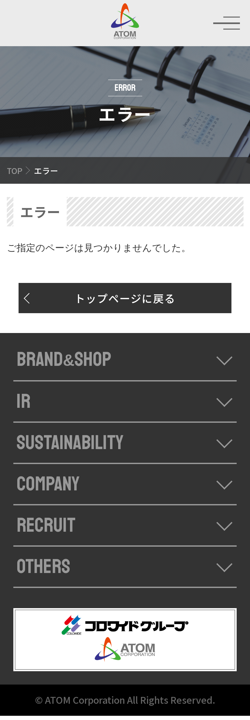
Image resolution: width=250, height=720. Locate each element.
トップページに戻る (125, 302)
